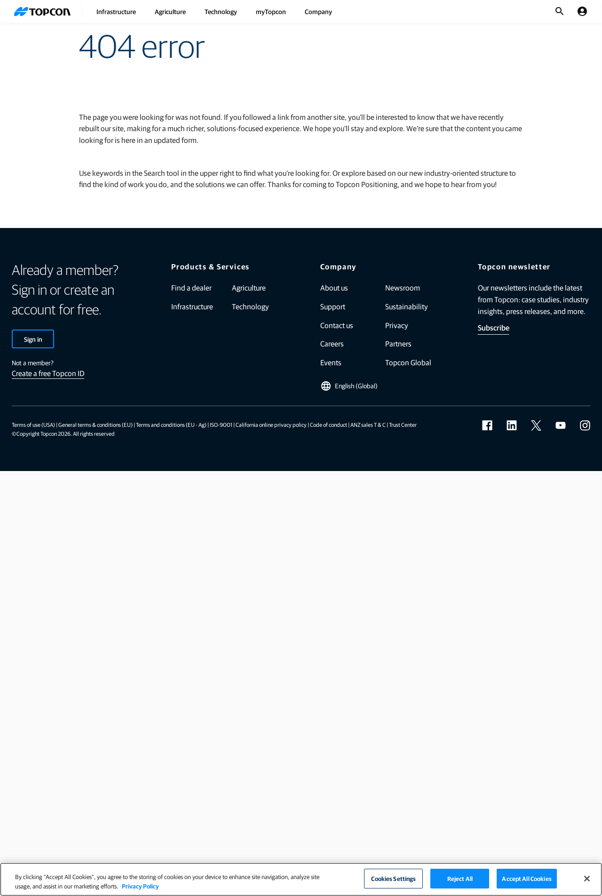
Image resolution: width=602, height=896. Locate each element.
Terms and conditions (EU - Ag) (171, 424)
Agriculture (170, 11)
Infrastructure (116, 11)
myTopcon (271, 11)
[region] (301, 879)
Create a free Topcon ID (48, 373)
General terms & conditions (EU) (95, 424)
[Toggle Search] (559, 11)
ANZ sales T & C (368, 424)
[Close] (587, 878)
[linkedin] (512, 425)
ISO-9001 (221, 424)
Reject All (460, 878)
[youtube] (560, 425)
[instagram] (585, 425)
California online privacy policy (271, 424)
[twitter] (536, 425)
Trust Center (403, 424)
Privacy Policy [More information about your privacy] (140, 886)
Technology (221, 11)
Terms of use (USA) (33, 424)
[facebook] (487, 425)
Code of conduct (328, 424)
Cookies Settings (393, 878)
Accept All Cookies (526, 878)
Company (318, 11)
